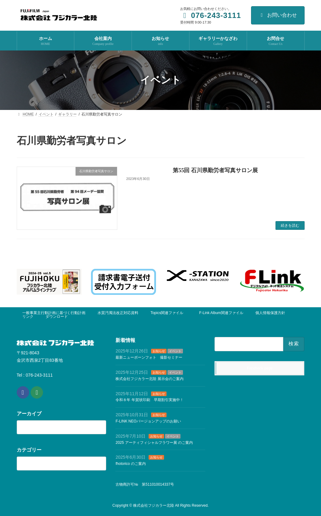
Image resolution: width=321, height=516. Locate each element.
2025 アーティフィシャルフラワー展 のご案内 (154, 442)
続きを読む (290, 225)
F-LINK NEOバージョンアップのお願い (148, 421)
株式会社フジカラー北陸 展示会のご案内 (149, 378)
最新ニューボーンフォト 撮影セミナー (148, 357)
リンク (27, 316)
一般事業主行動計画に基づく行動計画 (53, 313)
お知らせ (159, 351)
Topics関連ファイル (168, 313)
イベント (175, 351)
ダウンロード (57, 316)
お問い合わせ (278, 15)
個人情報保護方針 (270, 313)
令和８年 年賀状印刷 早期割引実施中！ (149, 400)
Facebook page (260, 368)
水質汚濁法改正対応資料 (118, 313)
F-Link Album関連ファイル (221, 313)
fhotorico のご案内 (130, 463)
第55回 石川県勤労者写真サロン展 (215, 170)
